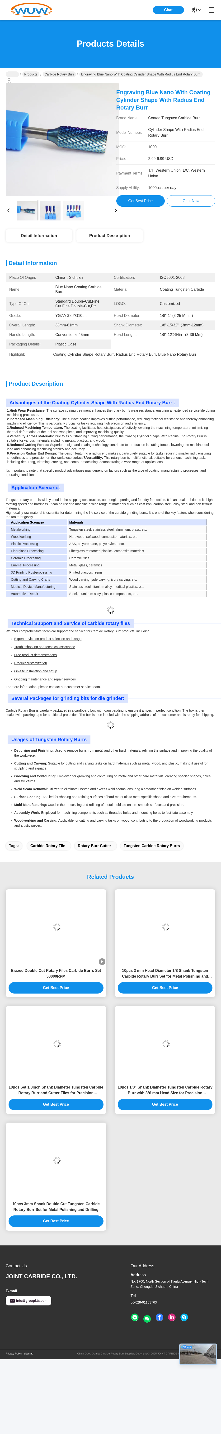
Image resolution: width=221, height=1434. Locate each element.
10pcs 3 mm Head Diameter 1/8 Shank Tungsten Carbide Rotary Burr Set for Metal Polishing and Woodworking (165, 974)
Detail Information (39, 235)
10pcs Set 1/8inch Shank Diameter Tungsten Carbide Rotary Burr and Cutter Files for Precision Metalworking (56, 1090)
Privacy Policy (14, 1353)
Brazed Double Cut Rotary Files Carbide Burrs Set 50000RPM (56, 973)
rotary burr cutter (94, 846)
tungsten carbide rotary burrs (152, 846)
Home (12, 74)
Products (30, 74)
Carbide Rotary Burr (59, 74)
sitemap (28, 1353)
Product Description (109, 235)
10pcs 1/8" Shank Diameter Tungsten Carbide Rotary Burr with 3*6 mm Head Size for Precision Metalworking (165, 1090)
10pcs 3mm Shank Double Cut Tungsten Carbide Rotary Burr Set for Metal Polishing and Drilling (56, 1207)
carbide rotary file (47, 846)
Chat (168, 10)
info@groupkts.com (28, 1300)
